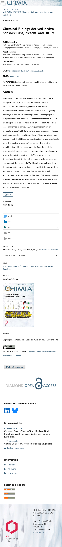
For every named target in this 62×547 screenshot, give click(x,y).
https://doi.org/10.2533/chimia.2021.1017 (26, 71)
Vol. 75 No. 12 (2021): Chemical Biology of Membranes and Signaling (28, 13)
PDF (9, 194)
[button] (31, 216)
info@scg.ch (38, 532)
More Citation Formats (15, 255)
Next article (12, 440)
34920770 (14, 76)
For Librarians (10, 473)
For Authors (10, 468)
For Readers (10, 464)
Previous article (14, 428)
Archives (15, 9)
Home (5, 9)
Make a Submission (14, 367)
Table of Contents (15, 447)
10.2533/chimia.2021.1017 (49, 250)
